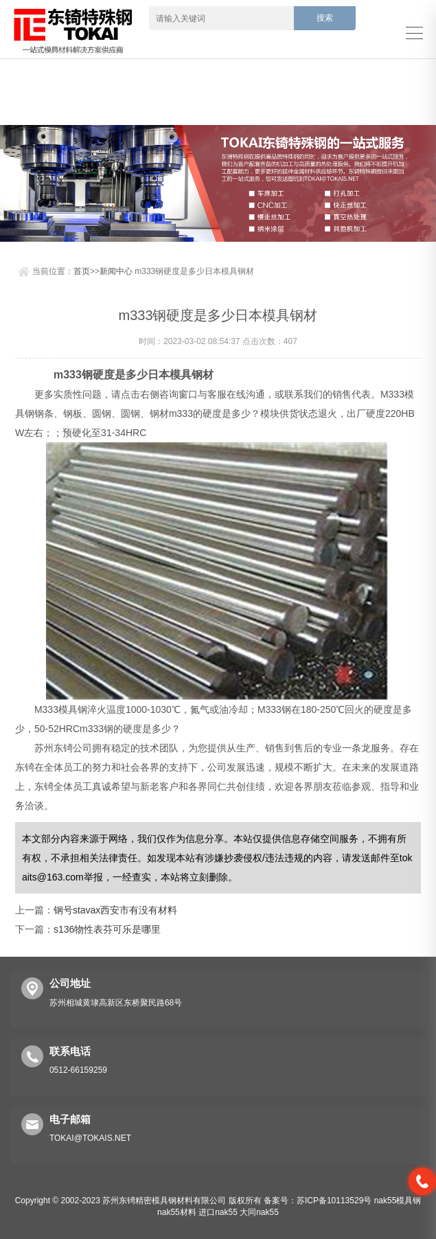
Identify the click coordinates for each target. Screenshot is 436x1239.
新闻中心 (116, 271)
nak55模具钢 (398, 1200)
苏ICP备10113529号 (334, 1200)
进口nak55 (218, 1212)
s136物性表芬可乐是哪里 (107, 929)
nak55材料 (176, 1212)
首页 (81, 271)
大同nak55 (259, 1212)
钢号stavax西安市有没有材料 (115, 910)
